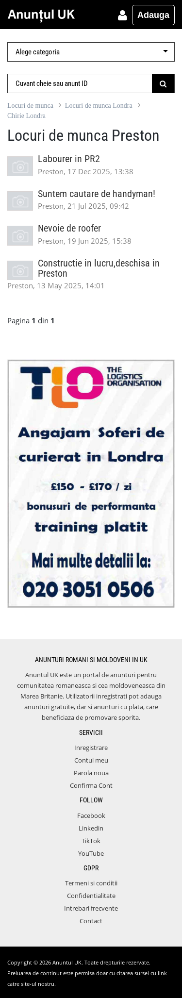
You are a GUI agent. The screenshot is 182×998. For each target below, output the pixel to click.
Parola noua (91, 772)
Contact (91, 920)
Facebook (91, 815)
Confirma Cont (91, 785)
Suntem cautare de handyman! (96, 194)
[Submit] (163, 83)
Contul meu (91, 760)
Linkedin (91, 828)
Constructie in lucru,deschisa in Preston (99, 268)
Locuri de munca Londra (98, 105)
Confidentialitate (91, 895)
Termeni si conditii (91, 883)
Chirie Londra (26, 115)
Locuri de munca (30, 105)
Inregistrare (91, 747)
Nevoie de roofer (69, 228)
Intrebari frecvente (91, 908)
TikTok (91, 840)
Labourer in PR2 (69, 159)
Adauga (153, 15)
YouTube (91, 853)
